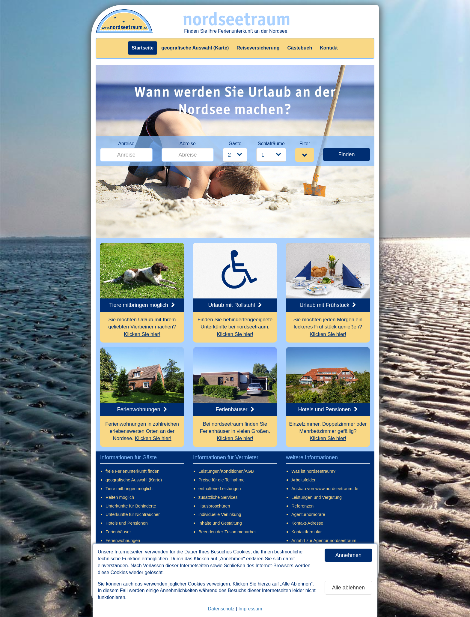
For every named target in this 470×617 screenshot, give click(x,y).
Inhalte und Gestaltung (220, 523)
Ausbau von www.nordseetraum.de (324, 488)
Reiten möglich (120, 497)
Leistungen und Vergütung (316, 497)
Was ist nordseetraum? (313, 471)
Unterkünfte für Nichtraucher (133, 514)
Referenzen (302, 506)
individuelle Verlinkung (219, 514)
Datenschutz (221, 608)
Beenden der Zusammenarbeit (227, 531)
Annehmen (348, 555)
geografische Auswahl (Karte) (195, 47)
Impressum (250, 608)
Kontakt (329, 47)
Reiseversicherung (257, 47)
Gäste (235, 143)
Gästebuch (299, 47)
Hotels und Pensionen (127, 523)
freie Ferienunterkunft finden (132, 471)
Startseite (142, 47)
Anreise (126, 143)
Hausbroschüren (214, 506)
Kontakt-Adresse (307, 523)
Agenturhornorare (308, 514)
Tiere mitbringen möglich (129, 488)
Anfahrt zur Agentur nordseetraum (323, 540)
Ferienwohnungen (123, 540)
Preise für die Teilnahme (221, 480)
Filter (304, 143)
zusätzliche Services (217, 497)
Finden (346, 154)
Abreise (188, 143)
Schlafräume (271, 143)
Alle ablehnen (348, 588)
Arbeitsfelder (303, 480)
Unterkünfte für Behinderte (131, 506)
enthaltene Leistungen (219, 488)
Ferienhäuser (118, 531)
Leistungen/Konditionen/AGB (226, 471)
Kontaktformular (306, 531)
